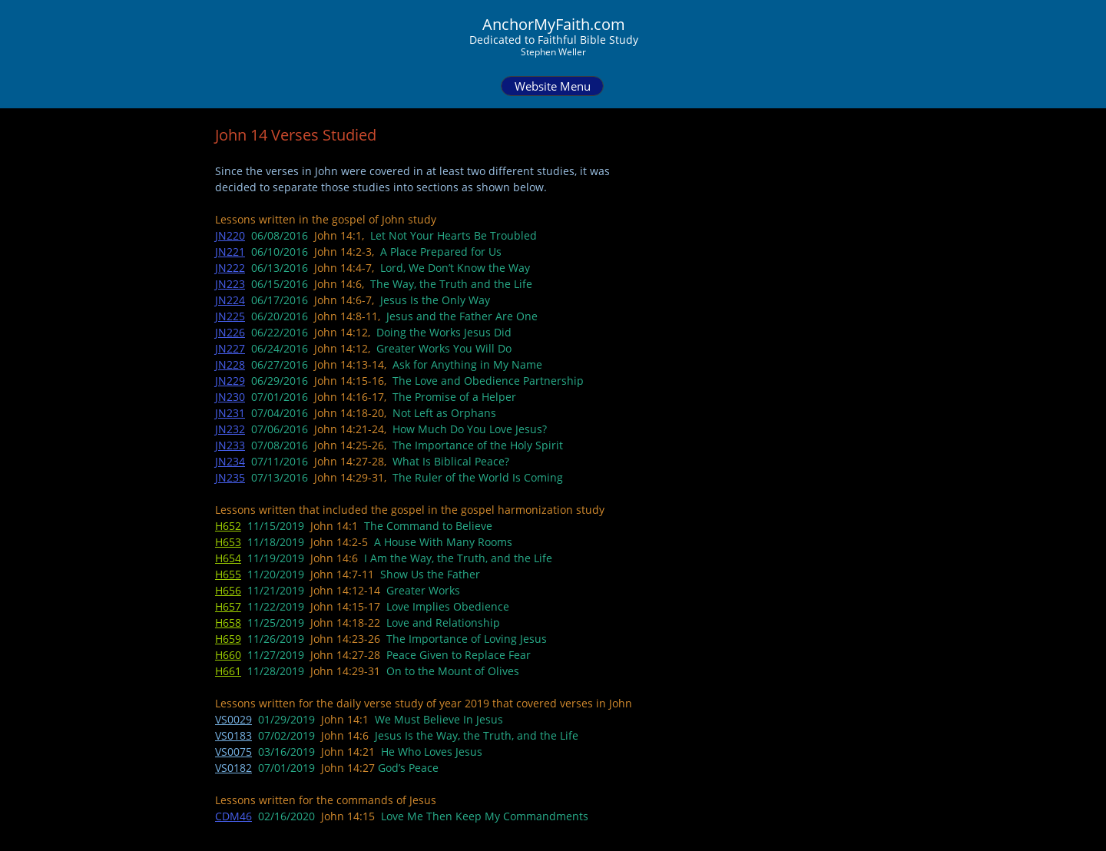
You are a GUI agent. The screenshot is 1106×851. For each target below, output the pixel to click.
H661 (228, 671)
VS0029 (233, 719)
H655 (228, 574)
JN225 (230, 316)
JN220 (230, 235)
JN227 (230, 348)
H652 (228, 525)
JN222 (230, 267)
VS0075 (233, 751)
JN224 (230, 300)
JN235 (230, 477)
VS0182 (233, 767)
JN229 (230, 380)
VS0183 (233, 735)
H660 (228, 654)
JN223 (230, 283)
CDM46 (233, 816)
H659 (228, 638)
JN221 (230, 251)
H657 (228, 606)
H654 (228, 558)
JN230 (230, 396)
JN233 (230, 445)
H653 (228, 542)
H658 (228, 622)
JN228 (230, 364)
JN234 (230, 461)
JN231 (230, 413)
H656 (228, 590)
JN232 (230, 429)
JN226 (230, 332)
